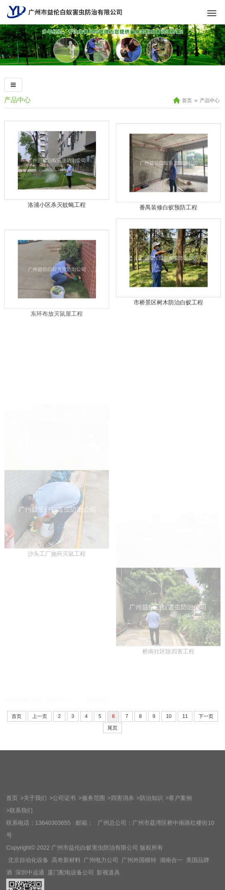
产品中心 (17, 99)
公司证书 (64, 882)
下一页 (206, 729)
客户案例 (180, 882)
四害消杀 (122, 882)
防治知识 (151, 882)
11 (185, 729)
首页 (187, 100)
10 (168, 729)
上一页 (39, 729)
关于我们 (35, 882)
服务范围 (93, 882)
